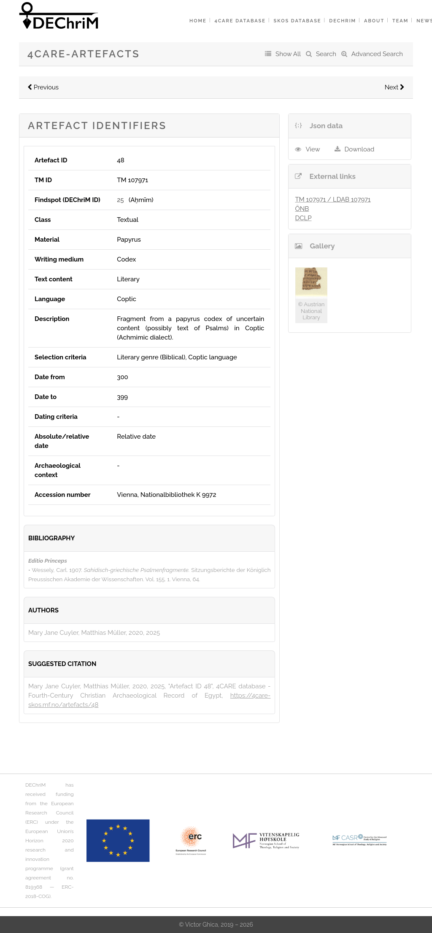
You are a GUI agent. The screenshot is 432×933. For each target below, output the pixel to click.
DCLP (303, 218)
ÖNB (302, 209)
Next (395, 87)
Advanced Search (377, 54)
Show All (288, 54)
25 (120, 200)
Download (360, 149)
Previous (43, 87)
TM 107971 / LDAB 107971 (332, 199)
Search (326, 54)
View (312, 149)
